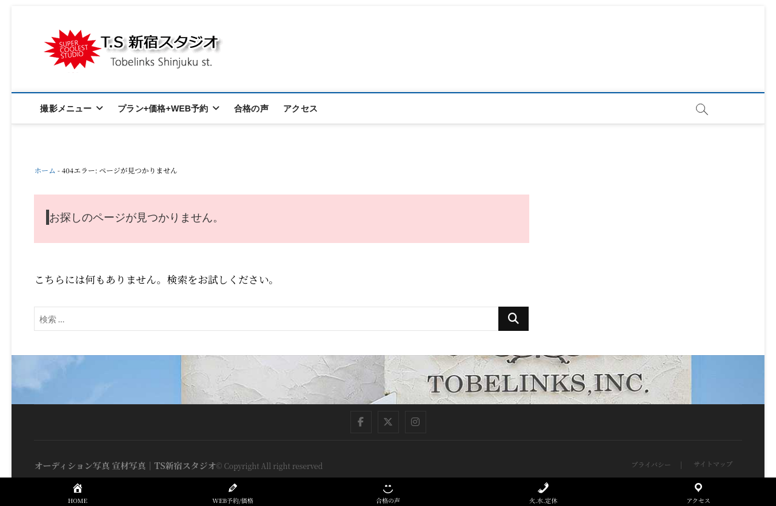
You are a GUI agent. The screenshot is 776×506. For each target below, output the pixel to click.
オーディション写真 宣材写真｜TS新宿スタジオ (125, 465)
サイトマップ (713, 463)
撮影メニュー (66, 108)
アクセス (300, 108)
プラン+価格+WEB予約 (163, 108)
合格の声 (251, 108)
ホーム (44, 170)
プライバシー (651, 464)
